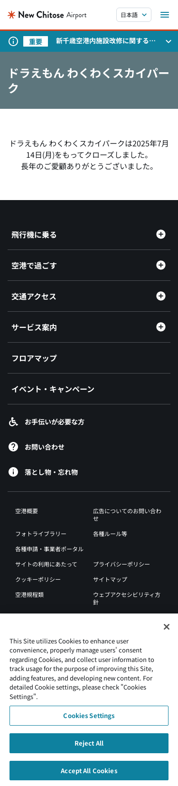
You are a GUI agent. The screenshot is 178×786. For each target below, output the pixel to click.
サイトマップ (110, 579)
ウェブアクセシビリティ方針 (126, 598)
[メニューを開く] (164, 14)
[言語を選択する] (133, 15)
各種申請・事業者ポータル (49, 549)
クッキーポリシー (38, 579)
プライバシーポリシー (121, 564)
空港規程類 (29, 594)
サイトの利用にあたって (46, 564)
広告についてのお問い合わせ (127, 514)
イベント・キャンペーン (52, 388)
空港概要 (26, 511)
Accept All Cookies (89, 773)
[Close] (166, 629)
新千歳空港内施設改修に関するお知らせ (106, 40)
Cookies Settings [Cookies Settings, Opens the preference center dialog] (88, 718)
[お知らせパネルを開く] (168, 41)
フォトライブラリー (40, 533)
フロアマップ (34, 358)
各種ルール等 (110, 533)
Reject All (89, 745)
